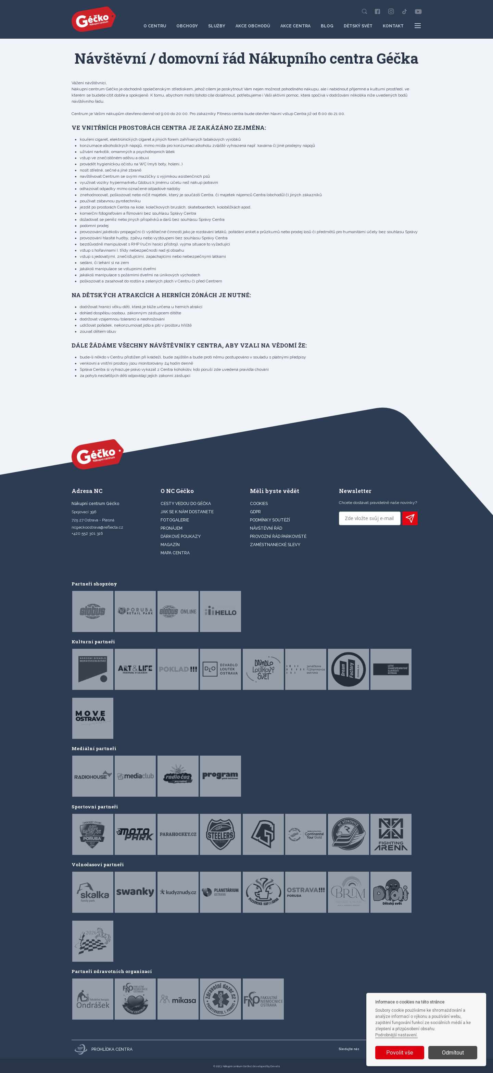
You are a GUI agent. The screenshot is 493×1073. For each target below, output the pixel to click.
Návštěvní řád (266, 528)
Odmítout (453, 1052)
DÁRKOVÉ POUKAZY (181, 536)
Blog (327, 26)
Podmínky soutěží (270, 520)
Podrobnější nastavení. (396, 1035)
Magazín (170, 544)
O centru (154, 26)
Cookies (259, 503)
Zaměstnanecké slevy (275, 544)
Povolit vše (399, 1052)
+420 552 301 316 (87, 533)
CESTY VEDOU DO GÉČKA (186, 503)
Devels (275, 1066)
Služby (216, 26)
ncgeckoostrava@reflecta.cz (97, 527)
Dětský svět (358, 26)
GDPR (255, 511)
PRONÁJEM (171, 528)
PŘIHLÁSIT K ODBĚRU (410, 518)
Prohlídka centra (103, 1049)
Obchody (187, 26)
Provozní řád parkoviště (278, 536)
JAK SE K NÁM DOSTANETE (187, 511)
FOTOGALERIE (175, 520)
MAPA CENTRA (175, 553)
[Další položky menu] (418, 26)
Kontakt (393, 26)
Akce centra (295, 26)
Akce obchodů (253, 26)
